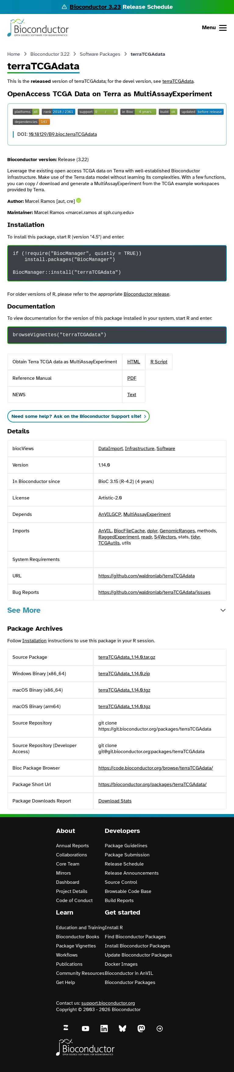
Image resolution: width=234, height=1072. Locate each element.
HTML (133, 362)
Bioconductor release (146, 294)
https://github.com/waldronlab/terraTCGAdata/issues (154, 592)
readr (146, 537)
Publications (69, 964)
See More (24, 610)
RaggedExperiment (118, 537)
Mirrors (63, 873)
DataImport (110, 449)
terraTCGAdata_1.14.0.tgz (124, 690)
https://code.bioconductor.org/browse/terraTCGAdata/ (155, 768)
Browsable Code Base (128, 891)
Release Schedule (124, 864)
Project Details (71, 891)
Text (131, 395)
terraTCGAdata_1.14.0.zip (124, 674)
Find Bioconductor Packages (135, 937)
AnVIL (105, 531)
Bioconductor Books (77, 937)
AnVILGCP (109, 514)
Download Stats (115, 801)
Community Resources (80, 973)
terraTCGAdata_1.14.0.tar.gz (126, 657)
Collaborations (71, 855)
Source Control (121, 882)
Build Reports (119, 900)
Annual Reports (72, 846)
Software (166, 449)
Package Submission (127, 855)
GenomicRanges (177, 531)
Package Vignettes (76, 946)
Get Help (65, 982)
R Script (159, 362)
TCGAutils (109, 543)
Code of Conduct (74, 900)
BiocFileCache (129, 531)
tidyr (195, 537)
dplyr (152, 531)
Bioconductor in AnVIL (129, 973)
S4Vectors (165, 537)
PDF (131, 378)
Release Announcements (132, 873)
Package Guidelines (126, 846)
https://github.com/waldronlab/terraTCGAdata (146, 576)
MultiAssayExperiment (147, 514)
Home (13, 54)
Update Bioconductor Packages (138, 955)
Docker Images (121, 964)
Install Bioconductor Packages (137, 946)
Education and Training (80, 928)
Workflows (67, 955)
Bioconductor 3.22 (49, 54)
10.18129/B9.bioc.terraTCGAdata (63, 134)
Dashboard (67, 882)
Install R (114, 928)
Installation (34, 641)
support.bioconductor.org (108, 1003)
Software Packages (100, 54)
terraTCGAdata (177, 81)
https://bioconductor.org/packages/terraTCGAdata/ (152, 784)
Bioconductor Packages (130, 982)
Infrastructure (139, 449)
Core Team (67, 864)
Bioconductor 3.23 (95, 7)
